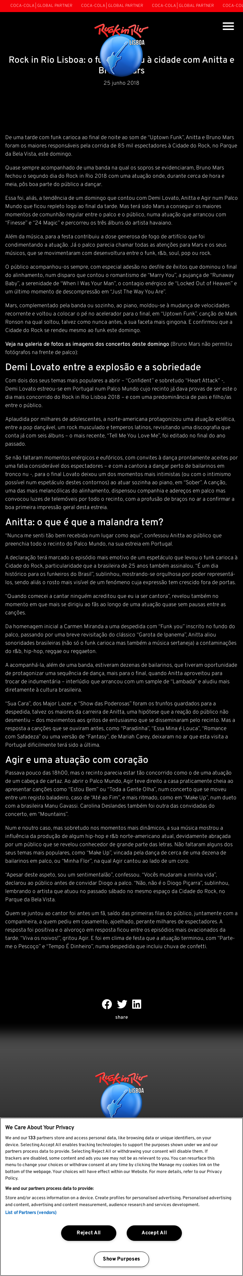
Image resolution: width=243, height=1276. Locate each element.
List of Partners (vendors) (31, 1213)
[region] (121, 1197)
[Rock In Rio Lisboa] (121, 51)
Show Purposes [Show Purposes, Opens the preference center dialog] (121, 1259)
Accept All (154, 1233)
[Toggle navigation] (228, 27)
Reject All (89, 1233)
